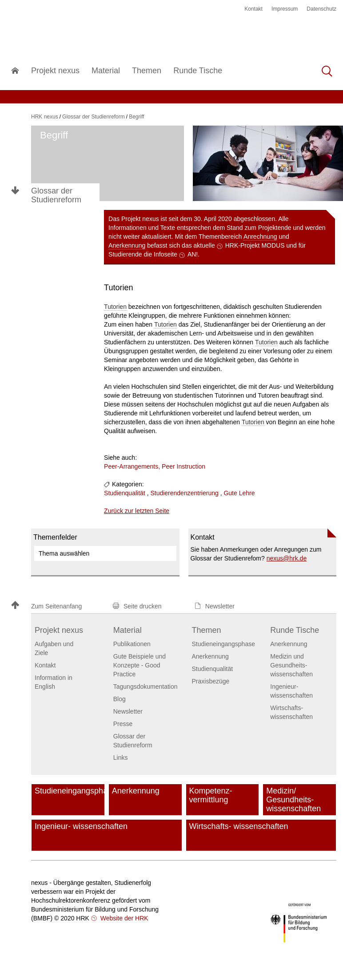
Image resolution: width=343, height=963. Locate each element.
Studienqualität (124, 493)
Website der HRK (123, 918)
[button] (57, 606)
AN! (192, 254)
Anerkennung (126, 245)
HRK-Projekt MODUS (255, 245)
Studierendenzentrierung (184, 493)
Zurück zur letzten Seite (136, 510)
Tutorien (115, 306)
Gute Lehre (239, 493)
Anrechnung (260, 236)
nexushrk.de (287, 558)
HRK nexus (44, 117)
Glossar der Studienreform (56, 195)
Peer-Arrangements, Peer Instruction (154, 466)
